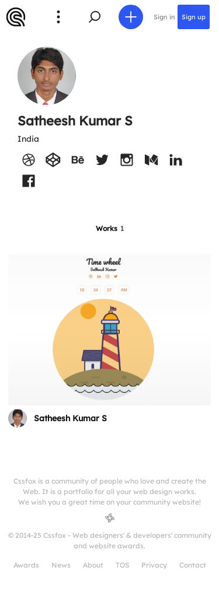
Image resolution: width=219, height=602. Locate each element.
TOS (122, 565)
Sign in (164, 17)
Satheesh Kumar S (70, 418)
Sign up (194, 17)
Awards (26, 565)
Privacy (154, 565)
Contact (192, 565)
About (93, 565)
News (61, 565)
